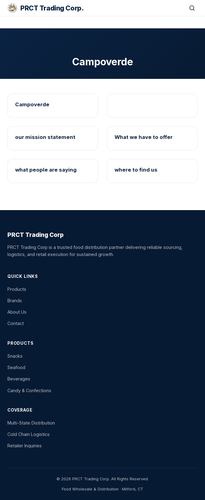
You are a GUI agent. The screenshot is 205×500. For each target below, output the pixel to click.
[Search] (192, 8)
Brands (14, 300)
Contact (15, 323)
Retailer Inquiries (24, 445)
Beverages (18, 378)
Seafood (16, 367)
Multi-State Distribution (31, 422)
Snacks (15, 356)
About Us (17, 312)
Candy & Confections (29, 390)
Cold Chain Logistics (28, 434)
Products (16, 289)
